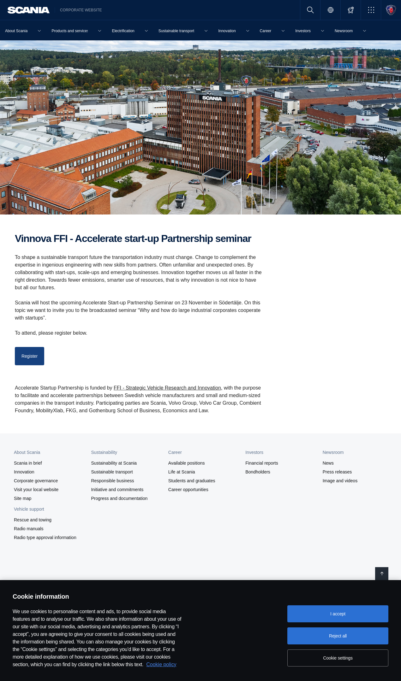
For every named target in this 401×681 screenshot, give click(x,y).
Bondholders (257, 471)
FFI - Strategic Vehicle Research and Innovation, (168, 387)
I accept (337, 613)
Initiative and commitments (117, 489)
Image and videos (340, 480)
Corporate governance (36, 480)
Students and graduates (191, 480)
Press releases (337, 471)
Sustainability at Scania (114, 463)
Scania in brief (28, 463)
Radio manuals (28, 528)
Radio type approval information (45, 537)
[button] (371, 10)
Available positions (186, 463)
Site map (22, 498)
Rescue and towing (32, 519)
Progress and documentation (119, 498)
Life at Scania (181, 471)
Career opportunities (188, 489)
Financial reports (261, 463)
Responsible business (112, 480)
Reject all (338, 635)
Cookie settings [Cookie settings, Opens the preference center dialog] (338, 657)
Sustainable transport (112, 471)
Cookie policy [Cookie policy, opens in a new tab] (161, 664)
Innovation (24, 471)
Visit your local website (36, 489)
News (328, 463)
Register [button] (29, 356)
